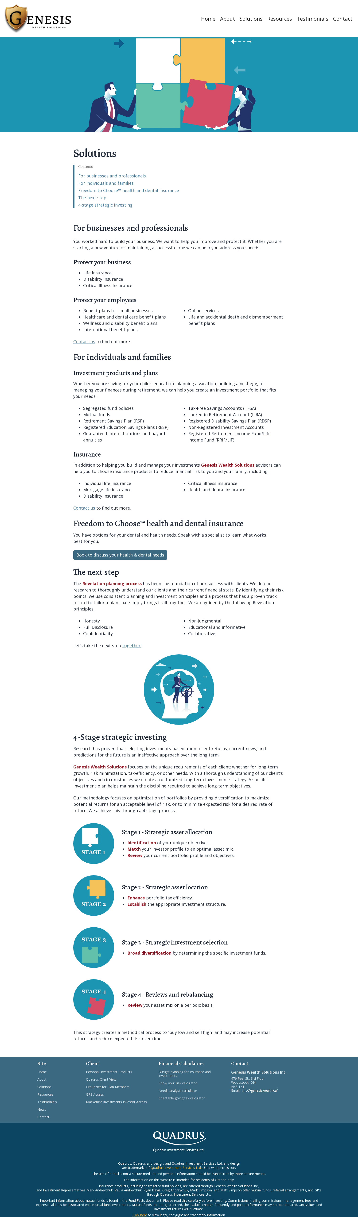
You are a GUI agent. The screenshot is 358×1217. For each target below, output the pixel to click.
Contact (342, 18)
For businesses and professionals (112, 176)
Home (208, 18)
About (227, 18)
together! (131, 645)
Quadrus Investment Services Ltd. (176, 1167)
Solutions (251, 18)
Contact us (84, 341)
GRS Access (100, 1094)
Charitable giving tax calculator (187, 1098)
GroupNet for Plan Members (113, 1087)
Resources (279, 18)
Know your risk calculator (183, 1083)
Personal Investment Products (115, 1072)
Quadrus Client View (107, 1079)
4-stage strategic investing (105, 205)
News (41, 1109)
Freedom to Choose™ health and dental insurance (128, 190)
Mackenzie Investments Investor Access (118, 1102)
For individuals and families (106, 183)
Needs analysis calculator (184, 1091)
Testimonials (312, 18)
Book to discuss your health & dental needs (120, 555)
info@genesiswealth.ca (259, 1090)
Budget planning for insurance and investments (185, 1074)
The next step (92, 197)
